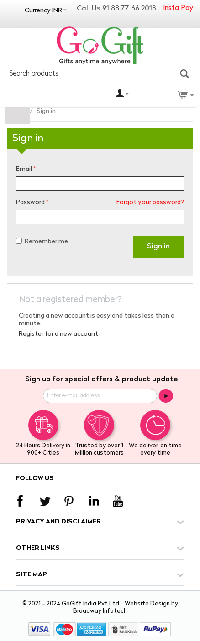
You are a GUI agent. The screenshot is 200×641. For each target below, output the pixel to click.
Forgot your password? (150, 202)
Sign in (158, 246)
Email (24, 169)
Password (30, 202)
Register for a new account (58, 334)
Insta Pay (178, 8)
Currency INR (43, 10)
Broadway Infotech (100, 611)
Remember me (42, 241)
